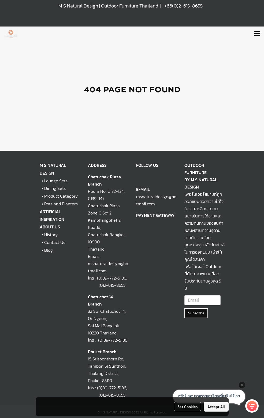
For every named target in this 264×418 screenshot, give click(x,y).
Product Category (61, 196)
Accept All (216, 406)
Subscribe (196, 313)
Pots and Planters (61, 204)
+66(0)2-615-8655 (183, 5)
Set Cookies (187, 406)
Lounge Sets (56, 181)
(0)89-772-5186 (111, 278)
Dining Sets (55, 188)
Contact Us (54, 242)
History (51, 234)
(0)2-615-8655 (106, 285)
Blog (48, 250)
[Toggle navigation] (257, 34)
